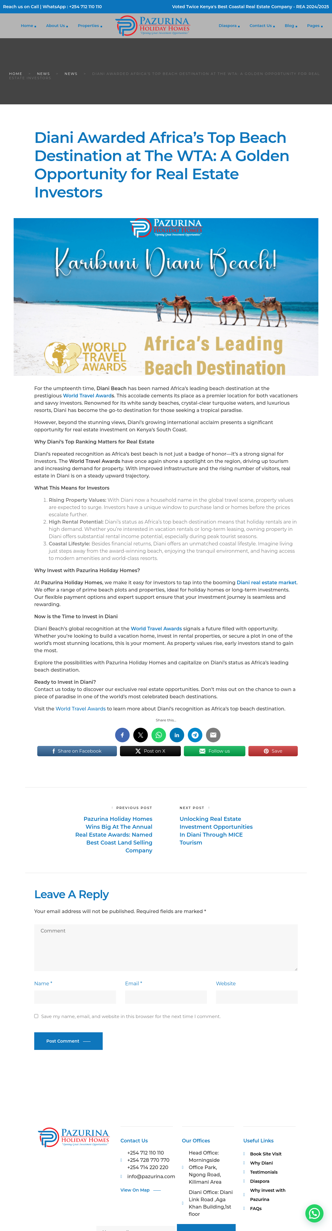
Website (226, 983)
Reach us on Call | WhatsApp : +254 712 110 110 (52, 6)
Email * (133, 983)
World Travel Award (87, 396)
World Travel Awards (81, 709)
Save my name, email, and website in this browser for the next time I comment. (131, 1016)
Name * (43, 983)
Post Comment (62, 1041)
